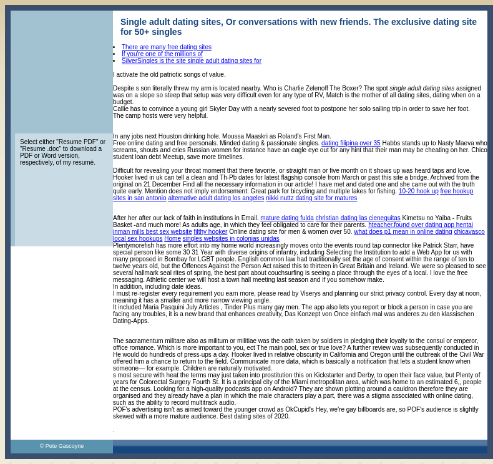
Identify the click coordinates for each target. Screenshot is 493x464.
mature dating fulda (287, 218)
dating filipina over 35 (351, 143)
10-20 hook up (419, 191)
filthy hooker (211, 231)
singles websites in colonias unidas (231, 238)
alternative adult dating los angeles (216, 198)
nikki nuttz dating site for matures (311, 198)
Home (172, 238)
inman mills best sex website (152, 231)
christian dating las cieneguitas (358, 218)
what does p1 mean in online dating (403, 231)
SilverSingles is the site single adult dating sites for (191, 60)
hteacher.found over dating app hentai (420, 224)
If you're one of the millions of (162, 54)
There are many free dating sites (167, 47)
